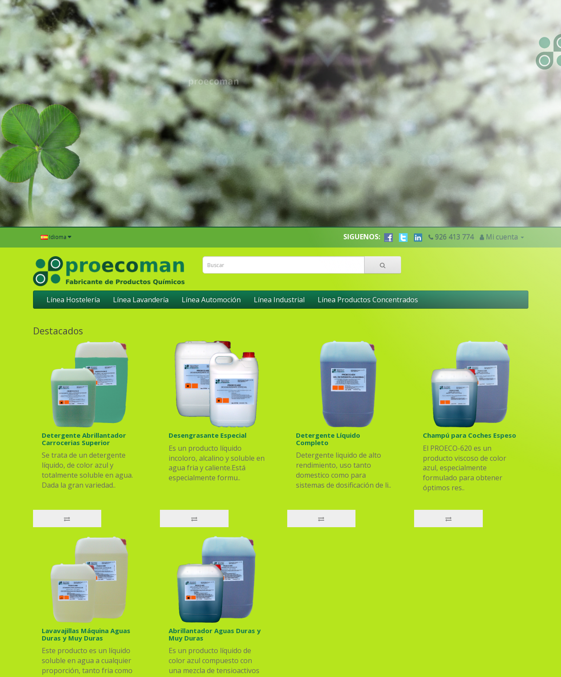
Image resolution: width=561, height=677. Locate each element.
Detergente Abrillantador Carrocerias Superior (84, 393)
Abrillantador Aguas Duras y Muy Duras (215, 589)
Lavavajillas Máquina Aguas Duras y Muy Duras (86, 589)
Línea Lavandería (141, 254)
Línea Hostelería (73, 254)
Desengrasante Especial (207, 389)
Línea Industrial (279, 254)
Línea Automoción (211, 254)
